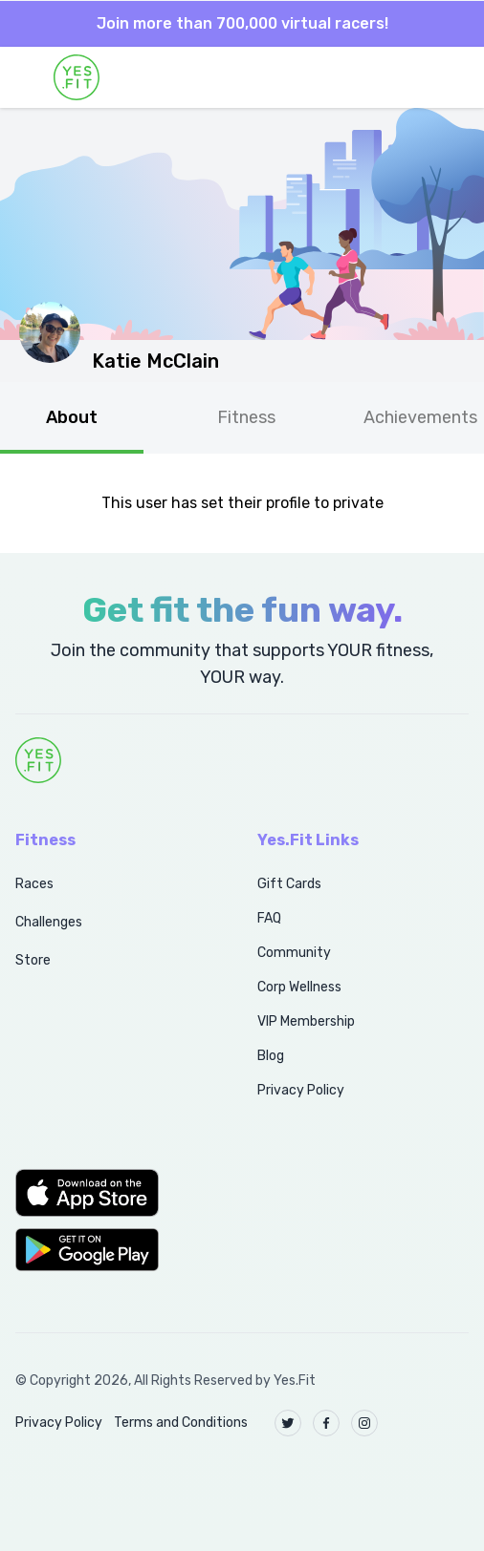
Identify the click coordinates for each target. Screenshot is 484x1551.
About (72, 417)
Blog (270, 1056)
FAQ (269, 918)
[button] (115, 1193)
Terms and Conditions (181, 1422)
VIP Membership (306, 1021)
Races (34, 884)
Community (294, 953)
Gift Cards (289, 884)
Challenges (48, 922)
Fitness (246, 417)
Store (33, 960)
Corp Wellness (299, 987)
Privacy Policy (300, 1090)
